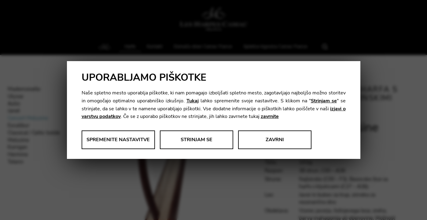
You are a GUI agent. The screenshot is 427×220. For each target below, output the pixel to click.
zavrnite (270, 116)
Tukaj (192, 100)
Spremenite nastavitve (118, 139)
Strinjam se (324, 100)
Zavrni (275, 139)
